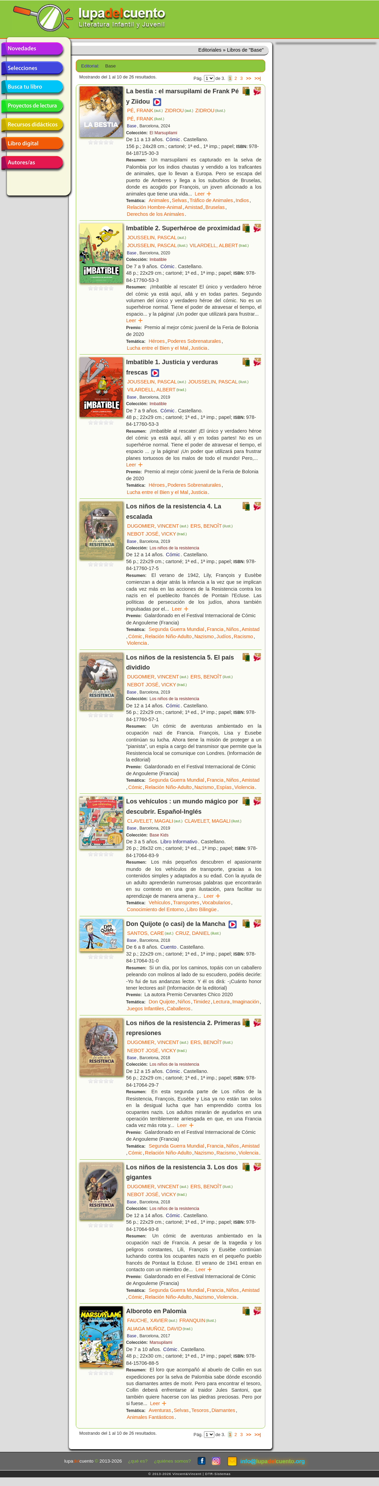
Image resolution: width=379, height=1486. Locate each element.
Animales (159, 200)
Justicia (199, 348)
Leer (203, 194)
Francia (215, 629)
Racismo (243, 636)
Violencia (137, 643)
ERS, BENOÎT (212, 526)
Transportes (186, 902)
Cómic (173, 139)
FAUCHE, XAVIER (152, 1320)
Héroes (157, 341)
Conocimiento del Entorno (155, 909)
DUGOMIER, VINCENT (157, 526)
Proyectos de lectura (32, 106)
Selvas (179, 200)
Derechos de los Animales (155, 214)
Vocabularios (216, 902)
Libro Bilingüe (202, 909)
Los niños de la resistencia (174, 548)
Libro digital (32, 144)
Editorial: (90, 65)
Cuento (168, 947)
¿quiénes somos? (172, 1461)
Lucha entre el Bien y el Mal (157, 348)
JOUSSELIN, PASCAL (156, 237)
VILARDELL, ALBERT (219, 245)
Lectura (221, 1001)
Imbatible (158, 259)
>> (248, 78)
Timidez (201, 1001)
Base (131, 126)
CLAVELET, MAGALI (155, 821)
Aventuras (160, 1410)
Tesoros (199, 1410)
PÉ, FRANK (145, 110)
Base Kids (159, 835)
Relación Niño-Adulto (168, 636)
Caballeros (179, 1008)
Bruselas (215, 207)
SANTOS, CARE (150, 933)
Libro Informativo (179, 841)
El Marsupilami (163, 132)
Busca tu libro (32, 87)
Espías (224, 787)
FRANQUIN (197, 1320)
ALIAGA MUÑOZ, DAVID (160, 1328)
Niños (232, 629)
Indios (242, 200)
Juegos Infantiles (145, 1008)
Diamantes (223, 1410)
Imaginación (245, 1001)
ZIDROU (179, 110)
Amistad (194, 207)
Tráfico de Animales (211, 200)
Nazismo (204, 636)
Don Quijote (162, 1001)
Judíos (223, 636)
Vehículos (159, 902)
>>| (257, 78)
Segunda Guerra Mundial (176, 629)
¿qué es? (138, 1461)
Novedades (32, 49)
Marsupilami (161, 1342)
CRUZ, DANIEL (198, 933)
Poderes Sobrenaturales (194, 341)
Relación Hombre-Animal (154, 207)
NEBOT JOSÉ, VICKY (157, 534)
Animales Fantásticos (150, 1417)
